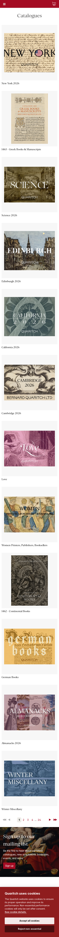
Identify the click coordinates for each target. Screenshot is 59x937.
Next (50, 819)
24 (39, 819)
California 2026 (10, 347)
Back (10, 819)
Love (4, 479)
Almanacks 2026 (11, 743)
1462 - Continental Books (16, 611)
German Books (10, 677)
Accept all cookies (29, 921)
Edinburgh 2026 (11, 281)
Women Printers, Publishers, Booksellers (24, 545)
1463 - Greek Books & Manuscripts (21, 149)
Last (55, 819)
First (5, 819)
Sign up (9, 865)
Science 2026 (9, 215)
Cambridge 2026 (11, 413)
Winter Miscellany (12, 809)
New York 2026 (10, 83)
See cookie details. (16, 912)
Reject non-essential (29, 929)
